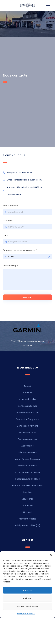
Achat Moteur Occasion (27, 472)
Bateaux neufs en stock (27, 478)
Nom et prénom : (11, 205)
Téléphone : (8, 220)
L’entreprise (27, 498)
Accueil (27, 386)
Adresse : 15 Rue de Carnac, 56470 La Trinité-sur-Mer (22, 191)
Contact (27, 512)
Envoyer (27, 297)
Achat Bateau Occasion (27, 459)
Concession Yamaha (27, 425)
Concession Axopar (27, 439)
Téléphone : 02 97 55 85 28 (17, 172)
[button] (50, 554)
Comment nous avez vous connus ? (20, 250)
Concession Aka (27, 399)
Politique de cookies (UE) (27, 525)
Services (27, 392)
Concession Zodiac (27, 432)
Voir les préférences (27, 606)
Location (27, 492)
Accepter (27, 590)
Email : (6, 235)
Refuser (27, 598)
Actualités (27, 505)
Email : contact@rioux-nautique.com (22, 179)
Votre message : (11, 265)
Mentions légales (27, 518)
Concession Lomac (27, 405)
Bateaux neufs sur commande (27, 485)
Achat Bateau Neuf (27, 452)
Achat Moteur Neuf (27, 465)
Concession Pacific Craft (27, 412)
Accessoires (27, 445)
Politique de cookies (26, 613)
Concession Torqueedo (27, 419)
